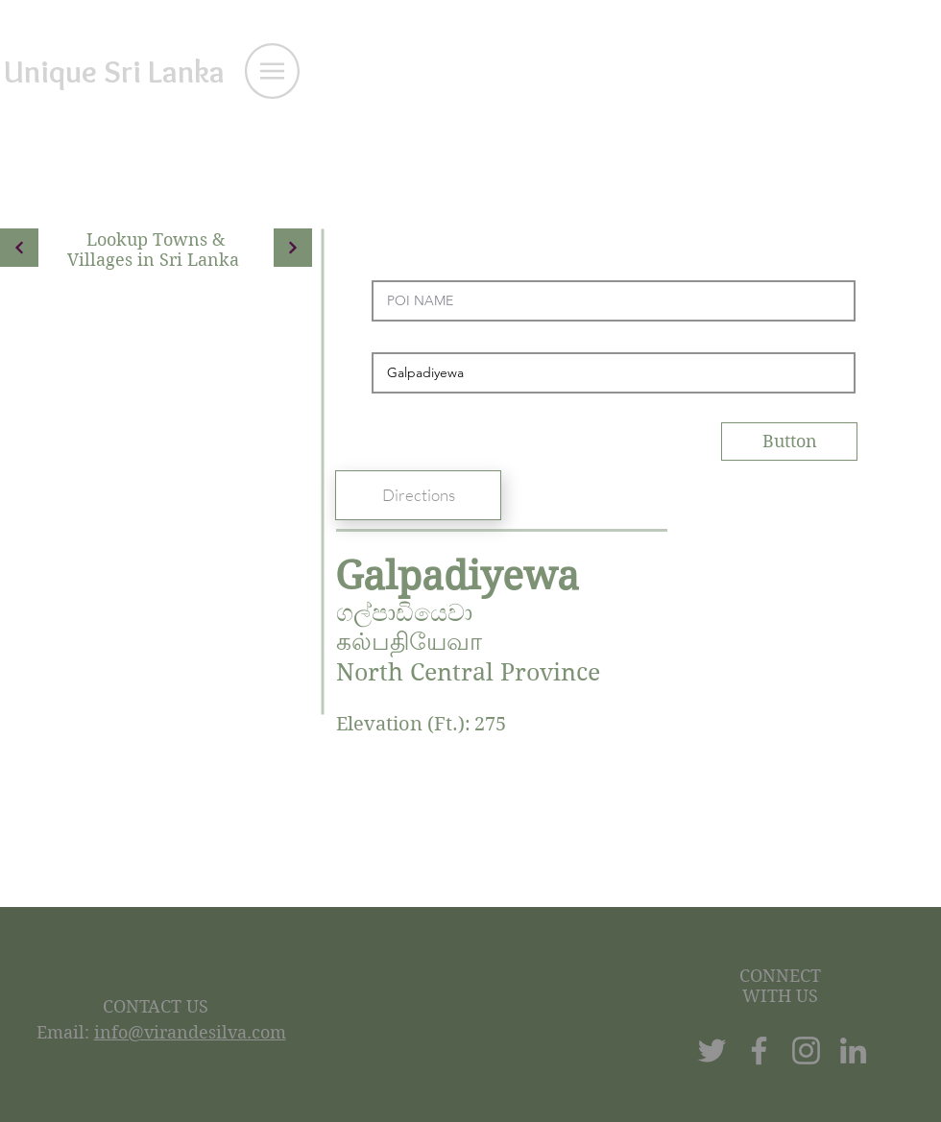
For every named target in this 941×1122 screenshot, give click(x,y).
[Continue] (19, 247)
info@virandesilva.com (190, 1032)
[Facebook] (759, 1050)
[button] (272, 71)
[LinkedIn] (853, 1050)
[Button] (789, 441)
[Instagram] (806, 1050)
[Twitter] (712, 1050)
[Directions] (418, 495)
